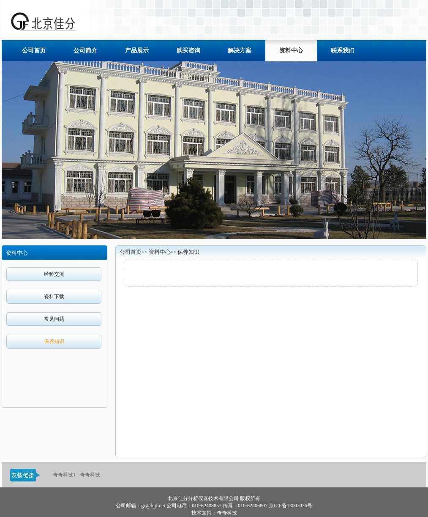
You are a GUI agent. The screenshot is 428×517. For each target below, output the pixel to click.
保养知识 (54, 341)
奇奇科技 (90, 475)
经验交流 (54, 274)
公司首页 (131, 252)
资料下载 (54, 297)
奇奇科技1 (64, 475)
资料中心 (160, 252)
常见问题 (54, 319)
